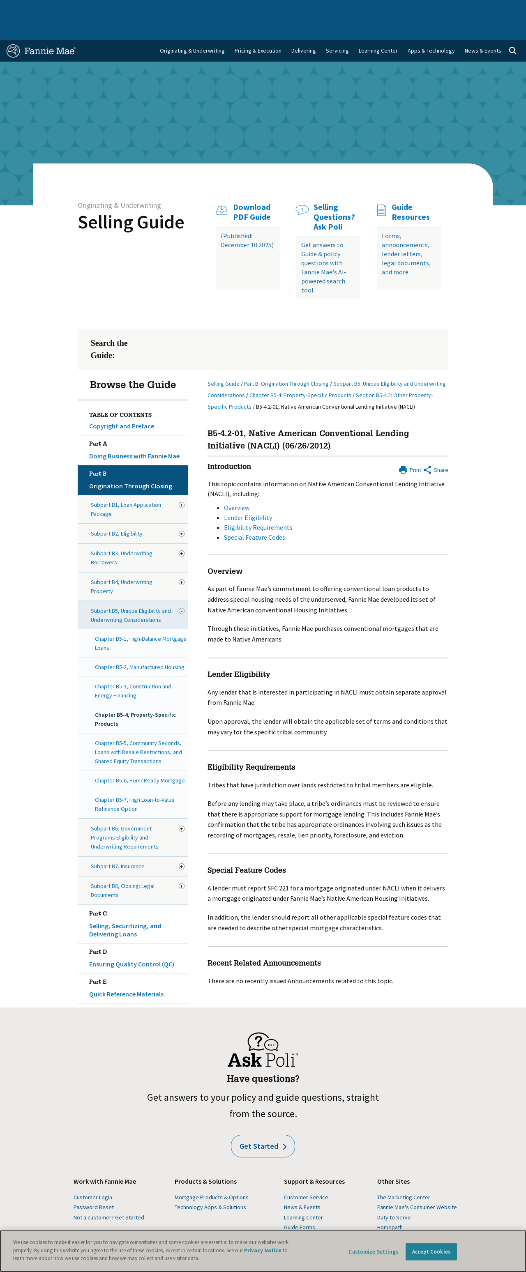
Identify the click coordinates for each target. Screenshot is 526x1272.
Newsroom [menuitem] (435, 9)
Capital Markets (180, 9)
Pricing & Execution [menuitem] (258, 29)
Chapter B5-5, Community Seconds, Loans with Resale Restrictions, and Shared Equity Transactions (138, 730)
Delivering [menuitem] (303, 29)
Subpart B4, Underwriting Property (121, 565)
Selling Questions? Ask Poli (334, 195)
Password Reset (94, 1185)
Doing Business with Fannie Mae (137, 427)
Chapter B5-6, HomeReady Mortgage (140, 759)
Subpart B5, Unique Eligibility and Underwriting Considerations (131, 594)
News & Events (302, 1185)
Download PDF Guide (252, 190)
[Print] (409, 448)
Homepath (390, 1206)
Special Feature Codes (254, 516)
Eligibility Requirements (258, 506)
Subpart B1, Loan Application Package (126, 488)
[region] (263, 1251)
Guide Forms (299, 1206)
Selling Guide (131, 200)
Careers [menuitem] (468, 9)
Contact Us (501, 9)
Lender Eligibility (248, 496)
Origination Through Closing (137, 457)
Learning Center (303, 1196)
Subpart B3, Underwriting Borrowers (121, 536)
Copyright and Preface (121, 404)
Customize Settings (373, 1251)
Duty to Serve (394, 1196)
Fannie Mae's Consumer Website (417, 1185)
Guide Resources (411, 190)
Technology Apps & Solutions (210, 1185)
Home (19, 9)
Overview (236, 486)
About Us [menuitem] (349, 9)
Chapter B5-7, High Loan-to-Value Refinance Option (135, 783)
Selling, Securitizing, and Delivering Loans (137, 901)
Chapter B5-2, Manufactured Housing (140, 645)
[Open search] (512, 30)
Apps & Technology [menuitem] (431, 29)
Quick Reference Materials (137, 965)
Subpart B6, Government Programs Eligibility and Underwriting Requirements (125, 816)
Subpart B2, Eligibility (117, 512)
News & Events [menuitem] (483, 29)
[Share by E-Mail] (435, 448)
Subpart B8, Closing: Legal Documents (123, 869)
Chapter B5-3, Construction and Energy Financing (133, 669)
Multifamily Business (126, 9)
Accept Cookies (431, 1251)
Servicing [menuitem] (337, 29)
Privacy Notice (263, 1250)
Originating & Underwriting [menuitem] (192, 29)
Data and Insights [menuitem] (391, 9)
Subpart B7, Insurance (118, 845)
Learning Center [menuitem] (378, 29)
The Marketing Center (403, 1176)
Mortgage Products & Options (212, 1176)
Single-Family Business (64, 9)
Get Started (263, 1124)
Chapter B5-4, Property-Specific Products (135, 698)
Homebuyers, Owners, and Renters (252, 9)
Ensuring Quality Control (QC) (137, 935)
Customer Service (306, 1176)
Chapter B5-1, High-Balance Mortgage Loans (141, 622)
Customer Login (93, 1176)
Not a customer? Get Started (109, 1196)
